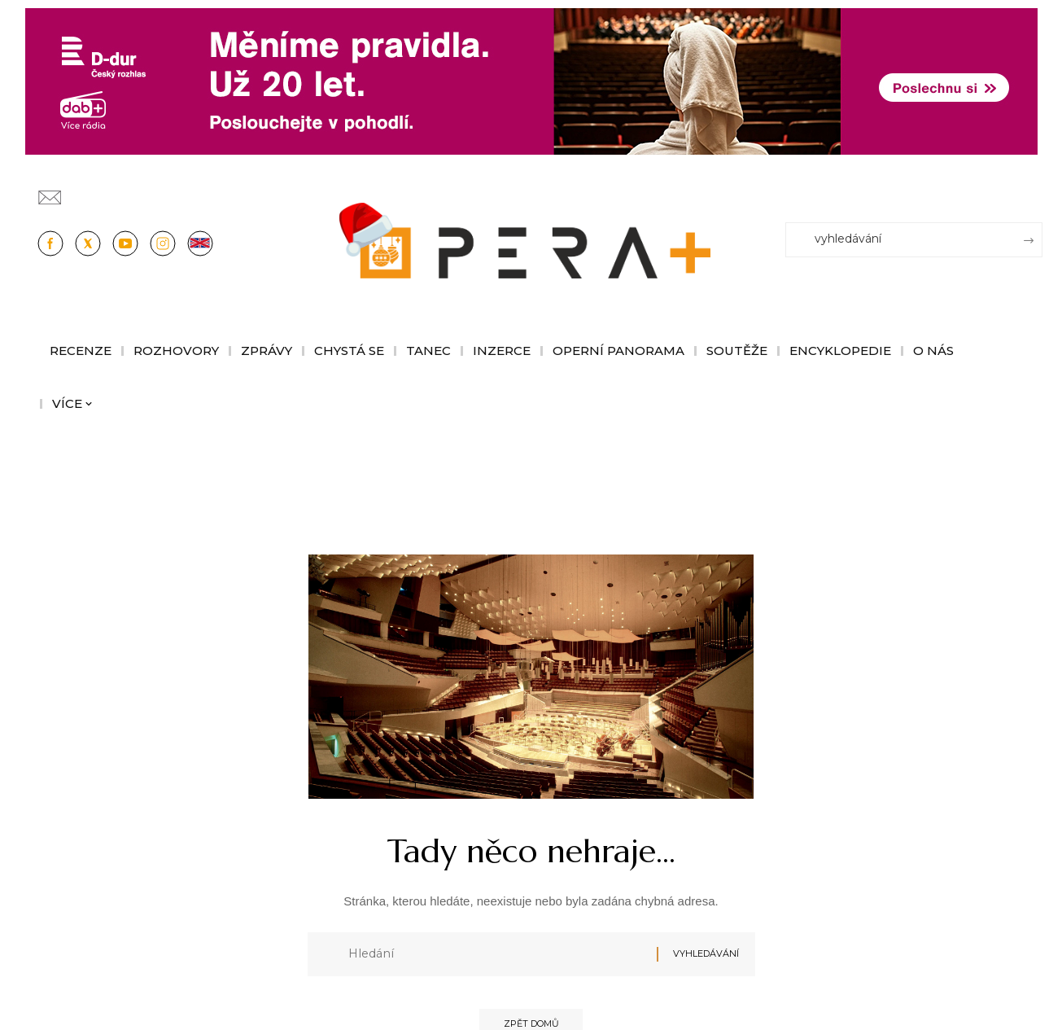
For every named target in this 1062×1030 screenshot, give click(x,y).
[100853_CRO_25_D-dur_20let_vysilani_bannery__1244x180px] (531, 80)
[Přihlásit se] (1033, 189)
